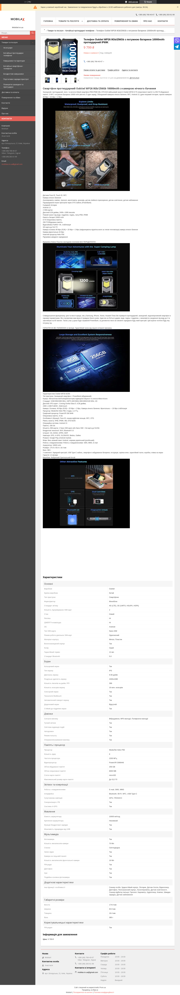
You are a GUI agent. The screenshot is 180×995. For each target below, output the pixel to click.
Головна (48, 21)
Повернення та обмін (11, 97)
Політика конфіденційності (104, 992)
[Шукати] (32, 33)
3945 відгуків (133, 2)
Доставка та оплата (10, 92)
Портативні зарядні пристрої (16, 79)
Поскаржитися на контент (83, 992)
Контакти (6, 103)
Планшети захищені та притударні (13, 85)
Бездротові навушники (13, 74)
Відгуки (5, 108)
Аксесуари (7, 47)
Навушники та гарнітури (14, 61)
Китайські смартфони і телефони (13, 67)
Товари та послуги (10, 42)
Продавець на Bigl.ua (90, 990)
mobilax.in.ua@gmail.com (12, 164)
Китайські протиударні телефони (13, 54)
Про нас (5, 113)
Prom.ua (103, 987)
